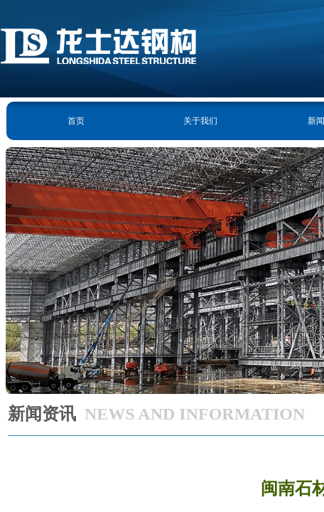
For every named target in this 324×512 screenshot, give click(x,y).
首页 (76, 121)
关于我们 (200, 121)
